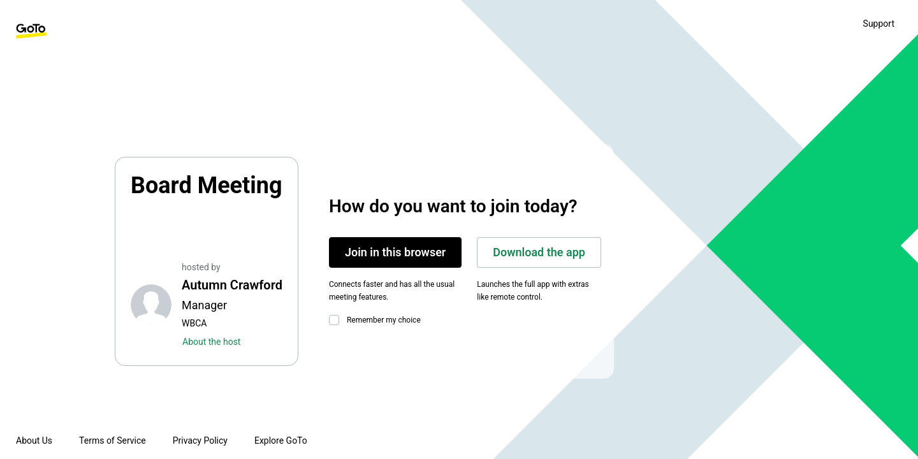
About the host (211, 342)
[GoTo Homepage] (31, 31)
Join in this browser (395, 252)
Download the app (539, 252)
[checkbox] (336, 320)
